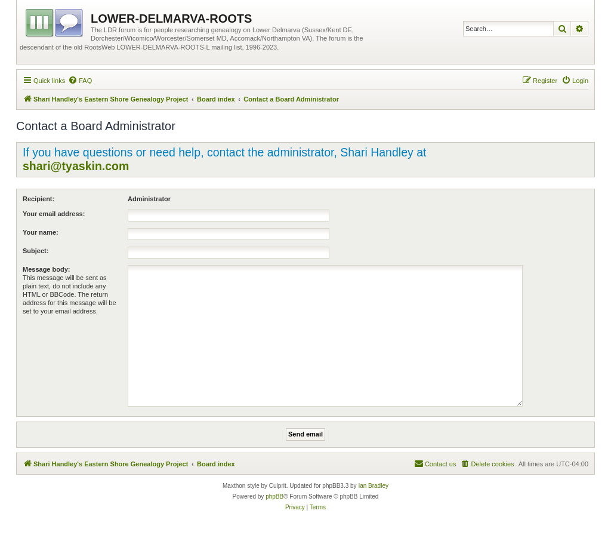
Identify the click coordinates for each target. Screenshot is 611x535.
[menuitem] (80, 80)
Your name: (40, 232)
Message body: (46, 269)
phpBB (274, 496)
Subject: (35, 250)
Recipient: (38, 198)
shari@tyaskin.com (76, 166)
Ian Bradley (373, 485)
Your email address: (54, 213)
